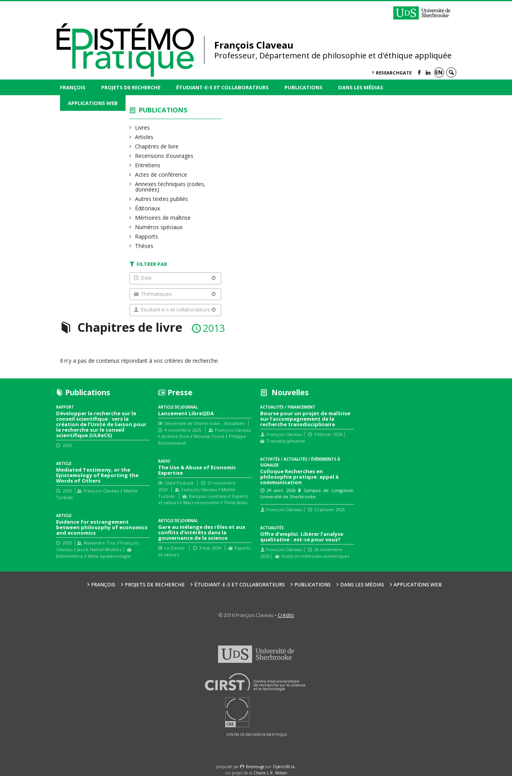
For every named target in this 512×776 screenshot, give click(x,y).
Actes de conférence (161, 174)
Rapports (146, 236)
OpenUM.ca (284, 766)
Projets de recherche (130, 87)
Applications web (93, 103)
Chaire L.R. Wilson (270, 773)
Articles (144, 137)
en (439, 72)
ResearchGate (394, 73)
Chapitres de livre (157, 146)
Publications (303, 87)
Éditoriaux (147, 208)
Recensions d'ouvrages (164, 155)
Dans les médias (360, 87)
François (73, 87)
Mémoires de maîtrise (163, 217)
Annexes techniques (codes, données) (170, 186)
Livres (142, 127)
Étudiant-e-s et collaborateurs (222, 87)
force (255, 766)
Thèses (144, 246)
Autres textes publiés (161, 199)
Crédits (286, 615)
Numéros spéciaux (158, 227)
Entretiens (147, 165)
